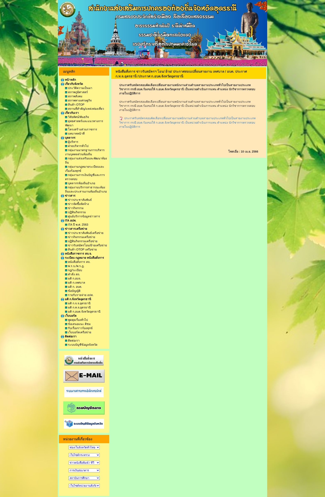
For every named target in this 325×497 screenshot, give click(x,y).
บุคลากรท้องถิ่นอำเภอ (80, 183)
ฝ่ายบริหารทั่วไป (77, 146)
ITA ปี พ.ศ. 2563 (76, 224)
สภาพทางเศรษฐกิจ (78, 100)
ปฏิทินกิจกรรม (75, 212)
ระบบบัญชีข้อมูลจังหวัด (81, 344)
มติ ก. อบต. (73, 286)
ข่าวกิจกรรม (74, 208)
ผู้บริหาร (71, 141)
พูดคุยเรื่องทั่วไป (76, 319)
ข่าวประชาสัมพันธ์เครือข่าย (84, 233)
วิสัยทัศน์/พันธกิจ (77, 117)
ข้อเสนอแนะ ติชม (78, 324)
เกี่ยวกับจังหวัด (72, 83)
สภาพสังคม (73, 96)
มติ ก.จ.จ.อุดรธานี (78, 303)
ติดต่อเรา (68, 336)
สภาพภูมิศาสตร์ (76, 92)
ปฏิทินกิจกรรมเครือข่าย (81, 241)
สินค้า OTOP (74, 104)
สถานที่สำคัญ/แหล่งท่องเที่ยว (84, 108)
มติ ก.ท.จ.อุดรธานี (78, 307)
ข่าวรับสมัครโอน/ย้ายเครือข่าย (86, 245)
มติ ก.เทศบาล (75, 282)
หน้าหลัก (68, 79)
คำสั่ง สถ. (72, 274)
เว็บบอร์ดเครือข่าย (78, 332)
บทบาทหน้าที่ (75, 133)
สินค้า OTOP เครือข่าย (81, 249)
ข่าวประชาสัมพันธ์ (78, 199)
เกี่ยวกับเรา (70, 112)
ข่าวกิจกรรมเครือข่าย (80, 237)
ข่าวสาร (68, 195)
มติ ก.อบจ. (73, 278)
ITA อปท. (68, 220)
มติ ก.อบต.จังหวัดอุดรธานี (83, 311)
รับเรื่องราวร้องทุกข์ (79, 328)
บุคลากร (68, 137)
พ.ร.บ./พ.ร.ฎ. (74, 266)
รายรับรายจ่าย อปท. (79, 295)
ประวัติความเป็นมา (78, 88)
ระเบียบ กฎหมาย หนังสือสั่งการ (82, 257)
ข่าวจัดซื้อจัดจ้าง (77, 204)
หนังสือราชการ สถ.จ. (76, 253)
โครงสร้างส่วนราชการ (81, 129)
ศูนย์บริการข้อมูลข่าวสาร (82, 216)
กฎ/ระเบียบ (73, 270)
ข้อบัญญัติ (72, 290)
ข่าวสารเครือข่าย (74, 228)
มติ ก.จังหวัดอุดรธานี (76, 299)
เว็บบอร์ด (68, 315)
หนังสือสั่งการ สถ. (77, 262)
